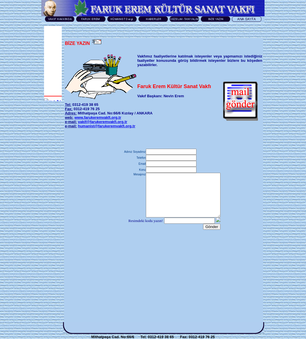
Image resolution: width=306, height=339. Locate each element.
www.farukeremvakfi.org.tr (97, 117)
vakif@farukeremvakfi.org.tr (102, 122)
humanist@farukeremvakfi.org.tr (106, 126)
